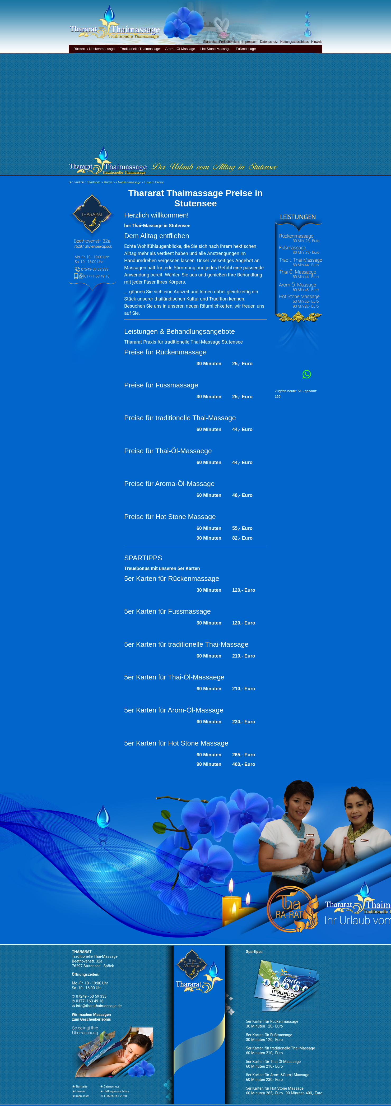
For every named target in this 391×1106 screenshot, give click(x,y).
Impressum (249, 42)
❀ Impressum (80, 1096)
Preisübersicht (229, 42)
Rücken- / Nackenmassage (94, 49)
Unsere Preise (154, 182)
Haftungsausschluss (294, 42)
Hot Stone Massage (216, 49)
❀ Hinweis (78, 1091)
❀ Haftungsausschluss (114, 1091)
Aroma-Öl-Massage (180, 49)
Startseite (210, 42)
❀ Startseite (79, 1086)
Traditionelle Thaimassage (140, 49)
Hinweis (316, 42)
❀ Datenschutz (109, 1086)
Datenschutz (269, 42)
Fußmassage (246, 49)
